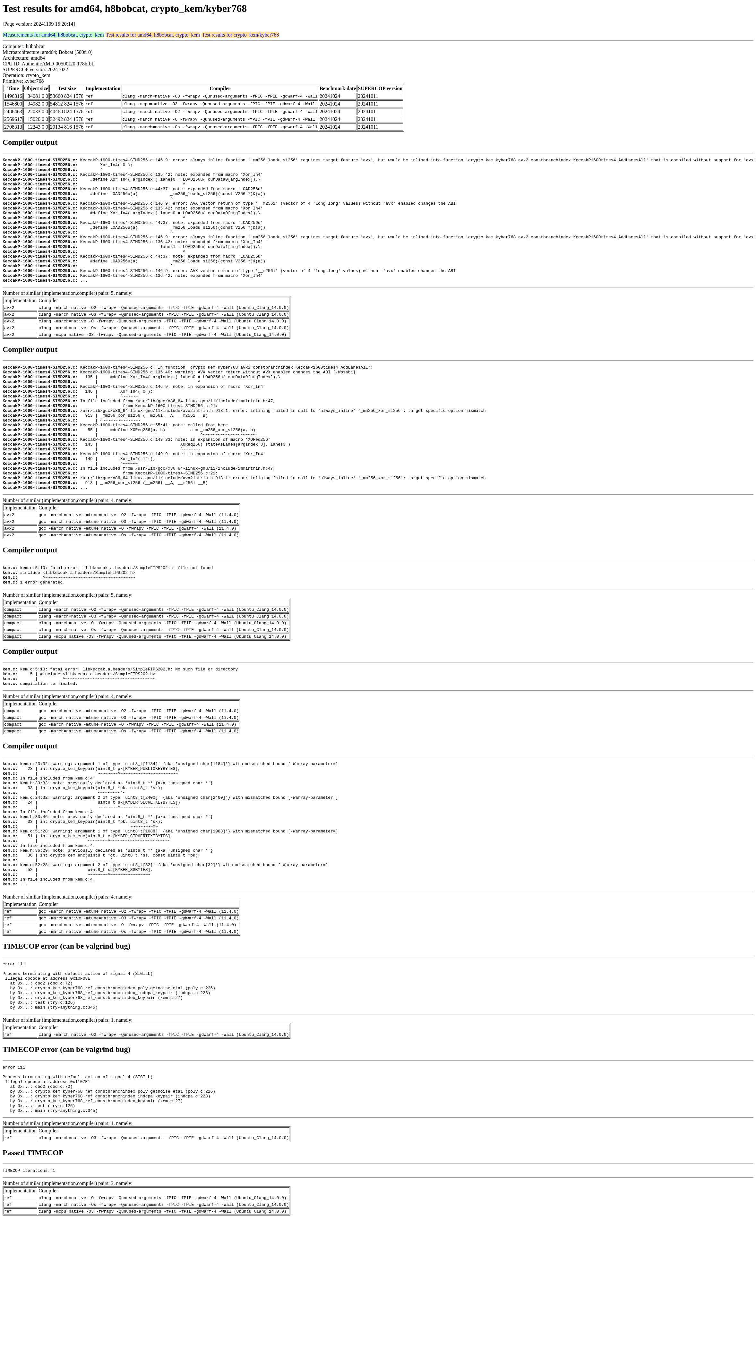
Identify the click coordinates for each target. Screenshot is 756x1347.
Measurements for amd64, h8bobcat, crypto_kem (53, 35)
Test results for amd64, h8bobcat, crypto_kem (153, 35)
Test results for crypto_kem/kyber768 (240, 35)
